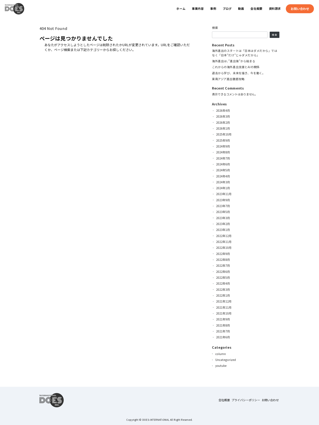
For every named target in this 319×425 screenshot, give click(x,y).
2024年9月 (223, 146)
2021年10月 (224, 313)
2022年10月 (224, 248)
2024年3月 (223, 182)
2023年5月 (223, 212)
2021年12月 (224, 301)
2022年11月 (224, 242)
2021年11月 (224, 307)
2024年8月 (223, 152)
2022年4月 (223, 283)
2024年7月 (223, 158)
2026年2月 (223, 122)
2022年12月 (224, 236)
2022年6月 (223, 272)
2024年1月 (223, 188)
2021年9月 (223, 319)
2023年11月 (224, 194)
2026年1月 (223, 128)
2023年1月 (223, 230)
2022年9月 (223, 254)
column (220, 354)
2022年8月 (223, 260)
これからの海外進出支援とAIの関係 (236, 67)
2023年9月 (223, 200)
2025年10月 (224, 134)
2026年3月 (223, 116)
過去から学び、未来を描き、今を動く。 (238, 73)
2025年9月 (223, 140)
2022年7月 (223, 265)
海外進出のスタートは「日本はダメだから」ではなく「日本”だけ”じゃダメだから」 (244, 53)
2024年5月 (223, 170)
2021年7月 (223, 331)
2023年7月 (223, 206)
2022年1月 (223, 295)
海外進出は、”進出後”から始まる (233, 61)
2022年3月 (223, 289)
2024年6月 (223, 164)
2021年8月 (223, 325)
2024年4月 (223, 176)
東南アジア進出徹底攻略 (228, 79)
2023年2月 (223, 224)
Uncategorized (225, 360)
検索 (215, 28)
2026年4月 (223, 110)
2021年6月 (223, 337)
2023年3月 (223, 218)
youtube (221, 366)
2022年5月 (223, 277)
